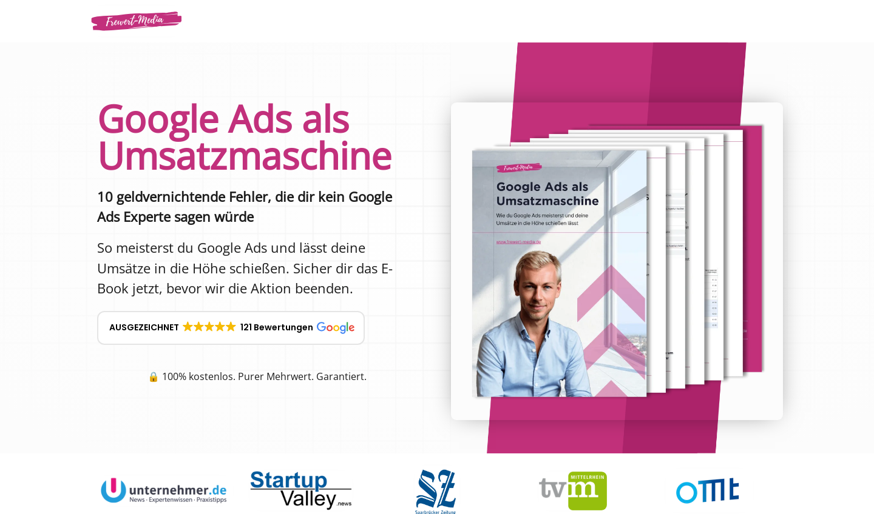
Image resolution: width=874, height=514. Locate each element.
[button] (231, 328)
